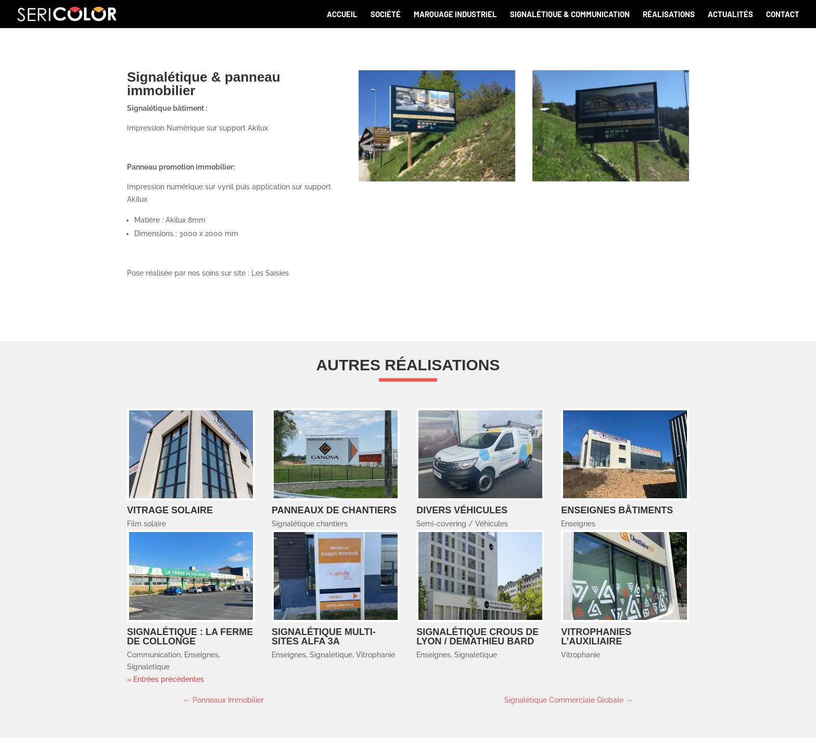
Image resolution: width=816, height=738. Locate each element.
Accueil (342, 14)
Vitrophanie (375, 655)
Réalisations (669, 14)
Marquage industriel (455, 14)
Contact (782, 14)
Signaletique (148, 667)
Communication (154, 655)
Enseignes (578, 524)
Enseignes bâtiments (617, 510)
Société (386, 14)
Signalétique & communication (570, 14)
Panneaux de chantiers (334, 510)
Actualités (730, 14)
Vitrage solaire (170, 510)
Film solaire (146, 524)
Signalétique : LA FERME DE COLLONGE (190, 636)
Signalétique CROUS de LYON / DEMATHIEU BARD (477, 636)
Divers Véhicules (461, 510)
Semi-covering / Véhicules (462, 524)
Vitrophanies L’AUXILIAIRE (596, 636)
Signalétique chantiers (310, 524)
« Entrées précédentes (165, 679)
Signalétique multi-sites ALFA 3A (324, 636)
